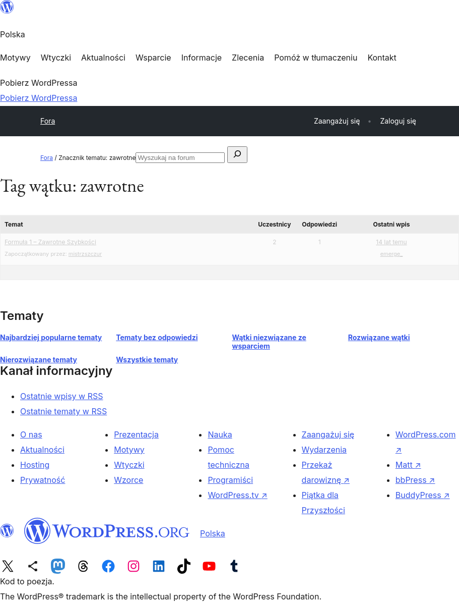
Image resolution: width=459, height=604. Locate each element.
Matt (408, 465)
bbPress (415, 480)
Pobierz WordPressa (38, 98)
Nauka (220, 434)
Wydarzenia (324, 450)
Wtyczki (129, 465)
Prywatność (42, 480)
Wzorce (128, 480)
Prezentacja (136, 434)
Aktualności (42, 450)
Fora (47, 121)
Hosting (34, 465)
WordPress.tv (237, 495)
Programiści (230, 480)
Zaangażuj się (328, 434)
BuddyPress (423, 495)
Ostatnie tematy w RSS (63, 411)
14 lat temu (391, 242)
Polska (212, 533)
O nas (31, 434)
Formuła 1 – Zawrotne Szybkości (50, 242)
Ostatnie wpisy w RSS (61, 396)
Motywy (129, 450)
